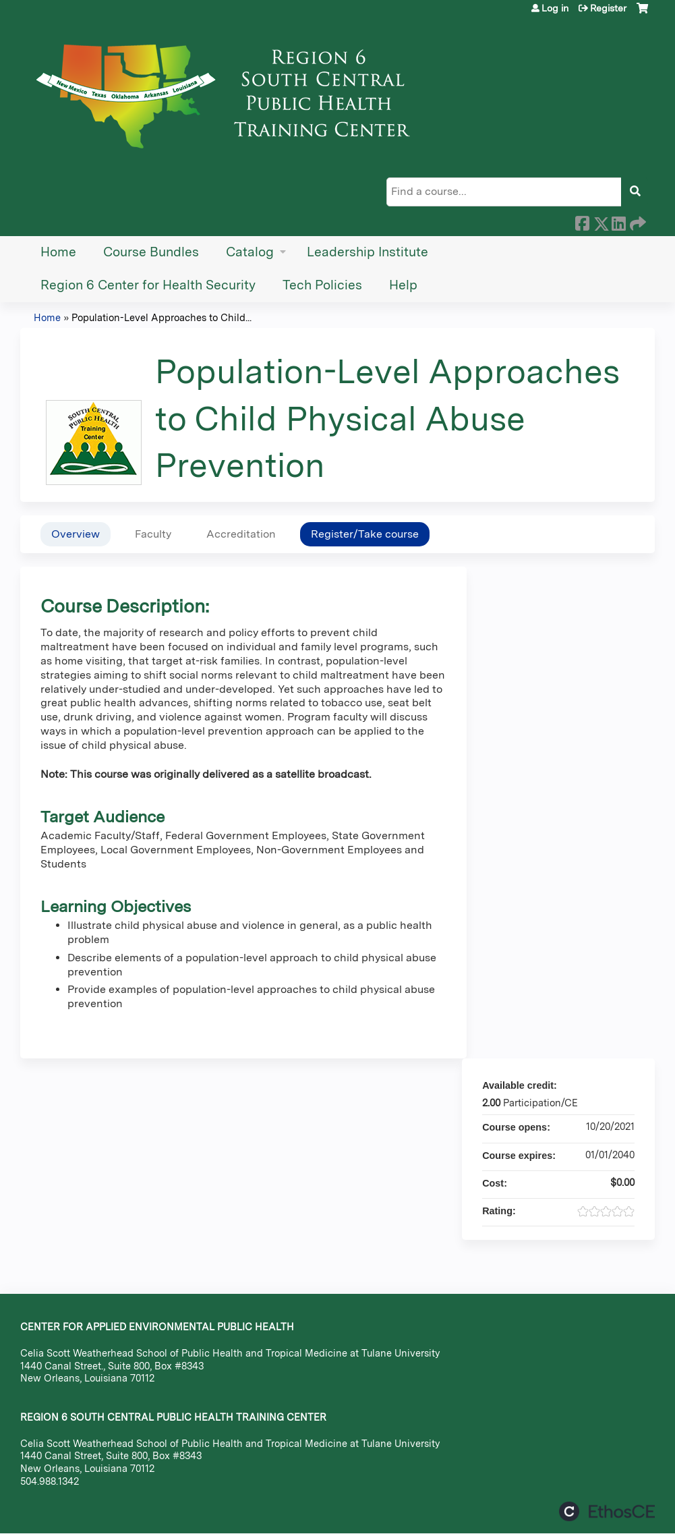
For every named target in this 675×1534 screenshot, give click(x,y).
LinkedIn (618, 221)
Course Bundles (151, 252)
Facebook (582, 221)
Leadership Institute (367, 252)
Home (58, 252)
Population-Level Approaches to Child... (161, 317)
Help (403, 285)
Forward (636, 221)
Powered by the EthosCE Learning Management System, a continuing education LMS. (607, 1511)
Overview (75, 534)
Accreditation (241, 534)
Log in (554, 8)
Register (608, 8)
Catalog (250, 252)
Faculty (153, 534)
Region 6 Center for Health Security (148, 285)
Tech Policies (322, 285)
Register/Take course (365, 534)
